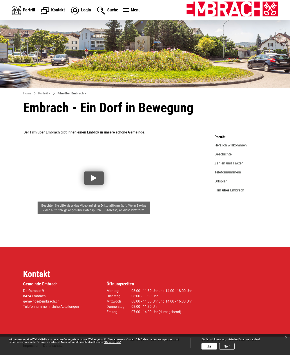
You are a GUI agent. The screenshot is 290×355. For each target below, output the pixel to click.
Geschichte (223, 154)
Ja (209, 346)
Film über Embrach (229, 191)
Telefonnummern (227, 172)
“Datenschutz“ (112, 342)
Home (27, 93)
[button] (44, 93)
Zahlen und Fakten (228, 163)
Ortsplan (221, 181)
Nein (226, 346)
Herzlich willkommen (230, 145)
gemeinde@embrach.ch (41, 301)
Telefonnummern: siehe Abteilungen (51, 307)
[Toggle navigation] (131, 10)
